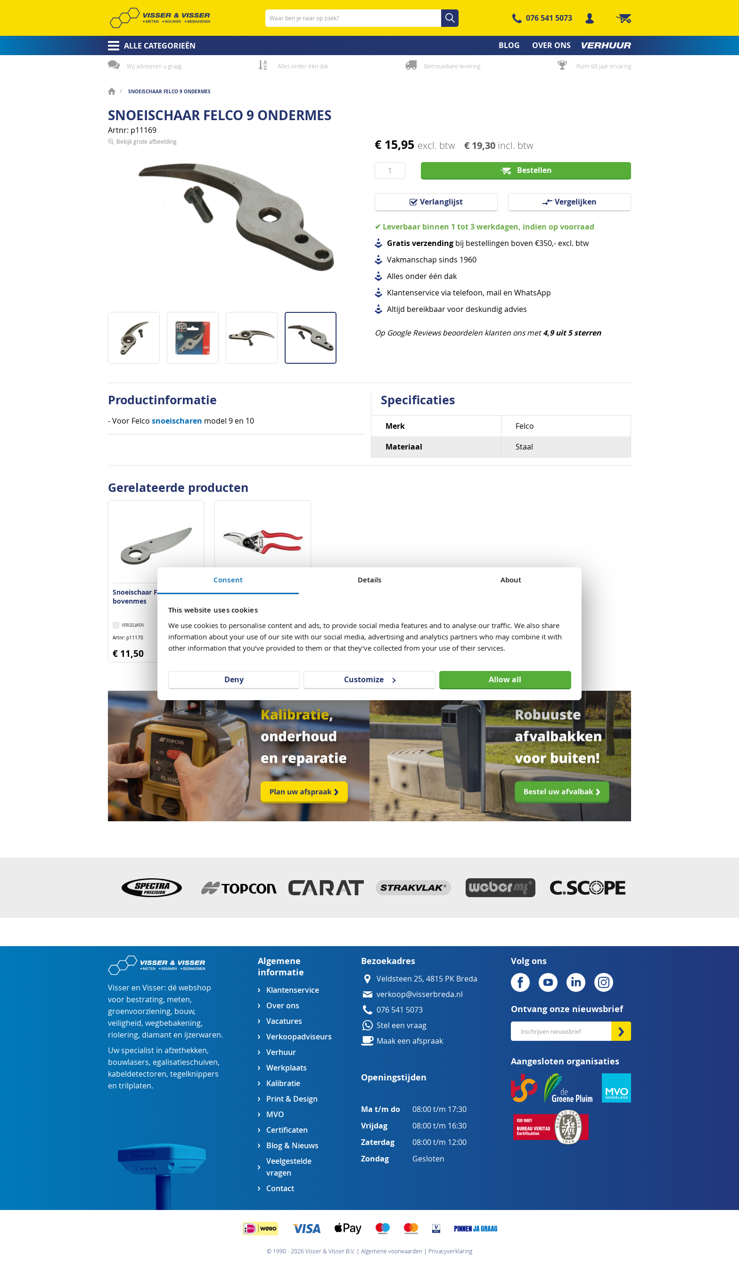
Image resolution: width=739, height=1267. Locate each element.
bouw (184, 1011)
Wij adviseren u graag (154, 66)
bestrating (144, 1000)
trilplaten (135, 1086)
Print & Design (292, 1099)
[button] (137, 334)
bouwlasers (128, 1062)
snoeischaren (177, 421)
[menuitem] (149, 45)
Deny (234, 679)
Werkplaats (286, 1068)
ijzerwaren (202, 1035)
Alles (395, 276)
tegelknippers (194, 1074)
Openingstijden (394, 1077)
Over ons (282, 1006)
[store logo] (160, 18)
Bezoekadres (388, 961)
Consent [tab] (228, 580)
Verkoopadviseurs (298, 1037)
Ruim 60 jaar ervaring (603, 66)
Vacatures (284, 1021)
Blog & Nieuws (292, 1146)
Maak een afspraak (410, 1041)
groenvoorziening (139, 1011)
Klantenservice (292, 990)
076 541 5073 (549, 18)
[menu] (369, 45)
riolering (123, 1035)
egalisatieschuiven (185, 1062)
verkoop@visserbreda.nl (420, 994)
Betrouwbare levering (452, 66)
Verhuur (281, 1052)
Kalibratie (283, 1083)
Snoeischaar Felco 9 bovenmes (144, 596)
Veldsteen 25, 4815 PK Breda (427, 979)
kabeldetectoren (137, 1074)
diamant (157, 1035)
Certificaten (287, 1130)
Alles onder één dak (303, 66)
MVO (275, 1115)
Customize (369, 679)
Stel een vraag (402, 1025)
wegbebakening (173, 1023)
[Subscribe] (621, 1031)
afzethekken (185, 1050)
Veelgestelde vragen (289, 1167)
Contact (280, 1188)
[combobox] (362, 18)
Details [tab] (370, 580)
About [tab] (511, 580)
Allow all (505, 679)
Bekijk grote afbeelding (146, 304)
